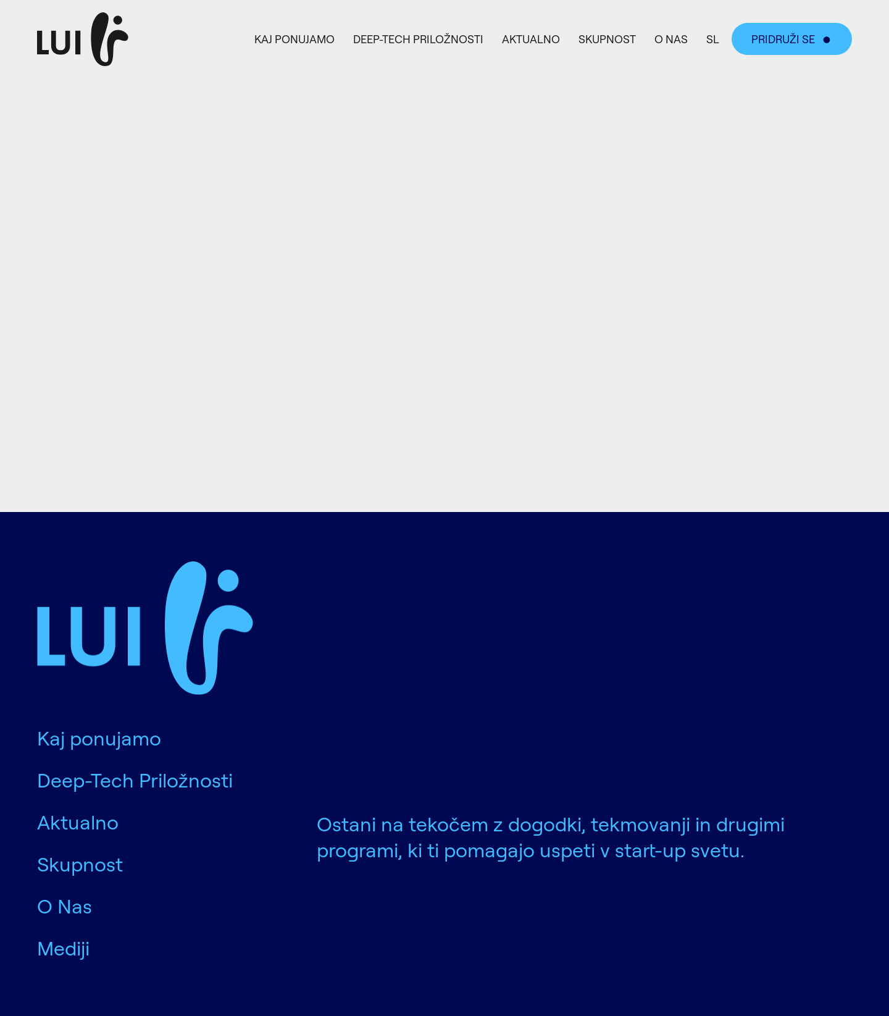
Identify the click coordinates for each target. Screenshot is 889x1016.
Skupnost (607, 39)
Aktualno (531, 39)
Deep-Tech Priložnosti (418, 39)
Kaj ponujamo (294, 39)
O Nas (671, 39)
